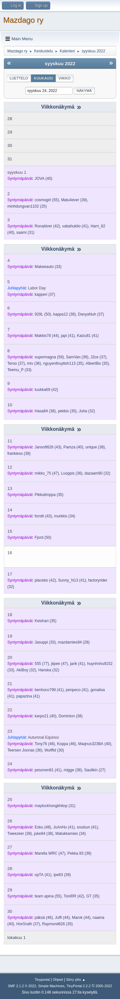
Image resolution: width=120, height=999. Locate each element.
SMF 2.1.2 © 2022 (22, 986)
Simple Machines (51, 986)
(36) (34, 363)
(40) (43, 178)
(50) (43, 314)
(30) (54, 750)
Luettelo (19, 78)
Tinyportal (42, 979)
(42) (47, 226)
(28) (74, 642)
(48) (43, 827)
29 (9, 132)
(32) (87, 411)
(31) (25, 232)
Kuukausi (43, 78)
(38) (64, 314)
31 (9, 158)
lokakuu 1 (16, 937)
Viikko (64, 78)
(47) (47, 473)
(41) (75, 226)
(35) (63, 363)
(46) (45, 744)
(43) (48, 447)
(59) (49, 357)
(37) (45, 294)
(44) (47, 335)
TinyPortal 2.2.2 (79, 986)
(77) (42, 663)
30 (9, 145)
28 (9, 118)
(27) (95, 770)
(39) (74, 200)
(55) (47, 200)
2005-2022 (104, 986)
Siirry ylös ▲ (75, 979)
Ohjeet (58, 979)
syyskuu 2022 (60, 63)
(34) (64, 516)
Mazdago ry (23, 20)
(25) (27, 206)
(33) (48, 266)
